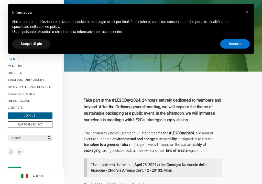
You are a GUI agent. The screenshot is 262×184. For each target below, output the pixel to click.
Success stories (23, 93)
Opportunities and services (31, 86)
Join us (32, 115)
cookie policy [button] (49, 27)
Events (15, 58)
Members (17, 65)
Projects (17, 72)
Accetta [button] (235, 44)
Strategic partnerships (28, 79)
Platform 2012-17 (32, 124)
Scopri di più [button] (31, 44)
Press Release (21, 100)
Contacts (17, 107)
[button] (247, 12)
